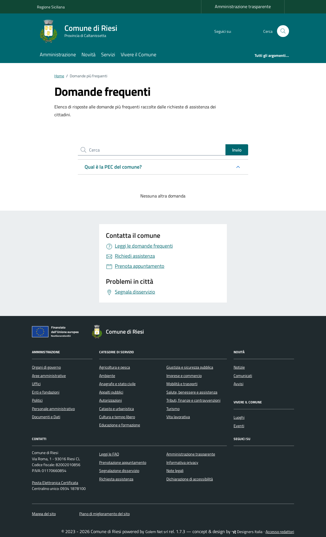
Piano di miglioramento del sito (104, 514)
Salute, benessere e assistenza (191, 392)
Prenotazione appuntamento (122, 462)
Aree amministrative (49, 376)
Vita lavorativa (178, 417)
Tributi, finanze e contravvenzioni (193, 400)
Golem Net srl (156, 532)
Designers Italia (247, 532)
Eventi (239, 426)
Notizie (239, 367)
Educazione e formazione (119, 425)
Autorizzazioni (110, 400)
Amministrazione (58, 54)
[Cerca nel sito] (283, 31)
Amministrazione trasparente (243, 6)
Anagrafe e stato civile (117, 384)
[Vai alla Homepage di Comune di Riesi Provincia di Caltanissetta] (80, 31)
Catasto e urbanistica (116, 409)
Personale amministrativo (53, 409)
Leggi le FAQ (109, 454)
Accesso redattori (280, 532)
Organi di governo (46, 367)
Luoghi (239, 417)
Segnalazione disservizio (119, 471)
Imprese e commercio (184, 376)
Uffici (36, 384)
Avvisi (238, 384)
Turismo (173, 409)
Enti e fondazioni (45, 392)
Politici (37, 400)
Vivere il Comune (138, 54)
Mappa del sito (44, 514)
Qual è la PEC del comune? (113, 167)
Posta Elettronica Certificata (55, 483)
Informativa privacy (182, 462)
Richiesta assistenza (116, 479)
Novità (89, 54)
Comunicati (243, 376)
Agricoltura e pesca (114, 367)
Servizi (108, 54)
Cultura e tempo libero (117, 417)
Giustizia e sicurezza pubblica (189, 367)
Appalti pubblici (111, 392)
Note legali (174, 471)
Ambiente (107, 376)
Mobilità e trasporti (181, 384)
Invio (236, 150)
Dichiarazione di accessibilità (189, 479)
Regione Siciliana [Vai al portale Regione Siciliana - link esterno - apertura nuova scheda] (51, 7)
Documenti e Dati (46, 417)
